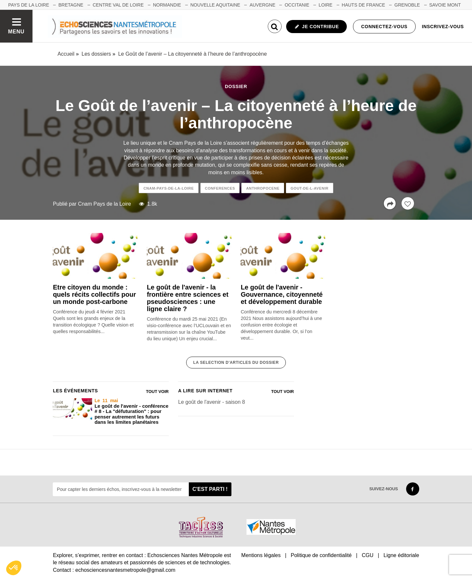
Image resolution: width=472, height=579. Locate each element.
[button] (14, 568)
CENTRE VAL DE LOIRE (118, 5)
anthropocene (263, 188)
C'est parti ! (210, 489)
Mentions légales (261, 555)
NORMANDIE (167, 5)
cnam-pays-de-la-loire (169, 188)
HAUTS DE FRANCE (363, 5)
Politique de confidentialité (321, 555)
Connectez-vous (384, 26)
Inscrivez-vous (443, 26)
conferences (220, 188)
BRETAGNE (70, 5)
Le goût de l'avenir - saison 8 (211, 402)
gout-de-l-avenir (310, 188)
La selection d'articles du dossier (236, 362)
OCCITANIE (297, 5)
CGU (368, 555)
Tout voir (157, 391)
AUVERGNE (262, 5)
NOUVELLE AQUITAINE (215, 5)
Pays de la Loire (28, 5)
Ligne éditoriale (401, 555)
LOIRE (325, 5)
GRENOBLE (407, 5)
